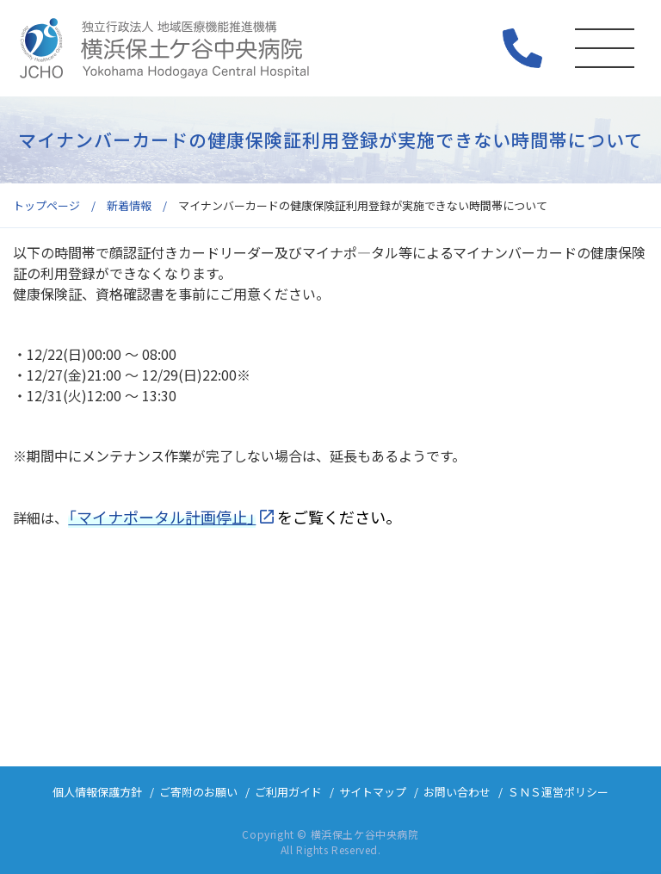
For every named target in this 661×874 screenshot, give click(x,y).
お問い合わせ (457, 792)
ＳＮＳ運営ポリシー (558, 792)
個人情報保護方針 (97, 792)
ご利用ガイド (288, 792)
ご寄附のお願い (198, 792)
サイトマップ (372, 792)
